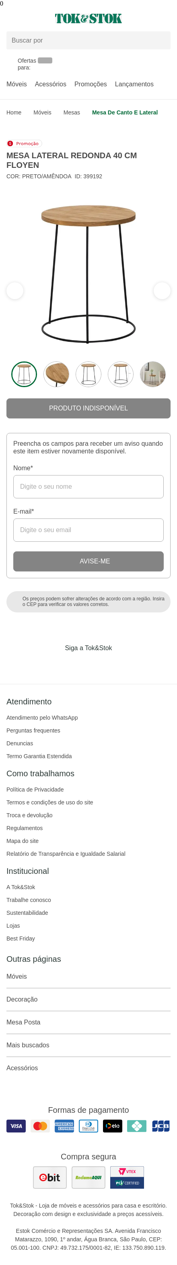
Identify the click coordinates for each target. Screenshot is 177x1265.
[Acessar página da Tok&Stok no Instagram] (77, 664)
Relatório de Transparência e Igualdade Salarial (66, 854)
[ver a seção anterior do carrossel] (162, 290)
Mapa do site (22, 841)
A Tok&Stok (20, 887)
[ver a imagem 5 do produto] (153, 374)
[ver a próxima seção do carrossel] (14, 290)
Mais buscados (88, 1045)
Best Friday (20, 938)
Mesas (72, 112)
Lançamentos (134, 84)
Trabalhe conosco (28, 900)
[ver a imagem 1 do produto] (24, 374)
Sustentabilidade (27, 913)
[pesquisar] (161, 40)
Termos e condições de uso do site (49, 802)
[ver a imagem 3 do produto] (88, 374)
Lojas (13, 925)
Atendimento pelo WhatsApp (42, 717)
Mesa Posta (88, 1022)
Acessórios (50, 84)
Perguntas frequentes (33, 730)
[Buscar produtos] (88, 40)
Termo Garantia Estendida (39, 756)
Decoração (88, 999)
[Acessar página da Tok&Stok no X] (122, 664)
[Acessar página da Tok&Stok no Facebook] (54, 664)
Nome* (23, 468)
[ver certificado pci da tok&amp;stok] (127, 1177)
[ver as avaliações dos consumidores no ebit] (50, 1177)
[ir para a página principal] (88, 18)
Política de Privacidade (35, 789)
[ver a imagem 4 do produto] (121, 374)
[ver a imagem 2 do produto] (56, 374)
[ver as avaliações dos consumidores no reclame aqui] (88, 1177)
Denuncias (19, 743)
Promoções (90, 84)
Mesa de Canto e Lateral (125, 112)
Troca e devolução (29, 815)
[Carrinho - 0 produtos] (166, 18)
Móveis (16, 84)
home (13, 112)
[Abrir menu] (29, 18)
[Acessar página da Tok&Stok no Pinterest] (99, 664)
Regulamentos (24, 828)
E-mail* (23, 511)
